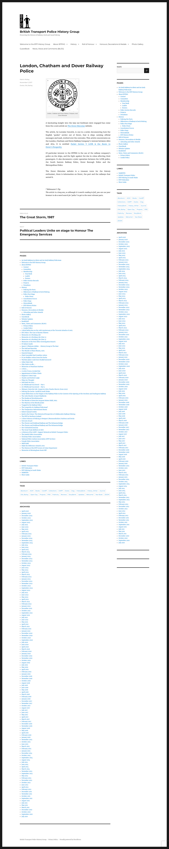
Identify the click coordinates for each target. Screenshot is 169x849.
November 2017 (27, 703)
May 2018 (25, 690)
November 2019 (27, 658)
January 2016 (26, 737)
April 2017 (25, 717)
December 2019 (27, 656)
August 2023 (26, 565)
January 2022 (26, 606)
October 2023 (26, 563)
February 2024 (26, 554)
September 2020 (27, 640)
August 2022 (26, 590)
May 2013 (25, 776)
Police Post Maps (29, 294)
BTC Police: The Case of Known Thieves (35, 333)
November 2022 (27, 583)
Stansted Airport (27, 353)
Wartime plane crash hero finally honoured (36, 360)
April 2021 (25, 624)
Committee (27, 269)
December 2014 (27, 753)
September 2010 (27, 814)
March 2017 (26, 719)
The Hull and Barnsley (29, 348)
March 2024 (26, 552)
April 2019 (25, 669)
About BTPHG (59, 44)
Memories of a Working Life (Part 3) (34, 339)
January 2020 (26, 654)
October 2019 (26, 660)
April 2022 (25, 599)
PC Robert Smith (27, 344)
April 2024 (25, 550)
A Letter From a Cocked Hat (31, 371)
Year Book (28, 274)
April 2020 (25, 647)
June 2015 (25, 744)
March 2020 (26, 649)
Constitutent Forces (30, 299)
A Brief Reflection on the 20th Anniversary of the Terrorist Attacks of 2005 (47, 330)
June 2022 (25, 595)
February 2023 (26, 577)
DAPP (61, 491)
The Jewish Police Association (32, 434)
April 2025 (25, 531)
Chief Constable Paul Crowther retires (34, 355)
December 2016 (27, 724)
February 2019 (26, 672)
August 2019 (26, 663)
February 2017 (26, 721)
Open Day (34, 494)
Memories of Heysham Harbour (32, 367)
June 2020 (25, 645)
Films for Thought (28, 380)
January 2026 (26, 513)
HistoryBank (27, 303)
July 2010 (25, 816)
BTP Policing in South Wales (31, 470)
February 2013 (26, 778)
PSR (49, 494)
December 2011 (27, 792)
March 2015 (26, 746)
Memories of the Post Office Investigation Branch (39, 342)
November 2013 (27, 771)
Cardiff (44, 491)
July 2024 (25, 545)
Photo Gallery (137, 44)
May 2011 (25, 805)
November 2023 (27, 561)
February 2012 (26, 789)
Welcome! (89, 494)
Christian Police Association (31, 437)
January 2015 (26, 751)
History (73, 44)
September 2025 (27, 520)
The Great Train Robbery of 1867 (33, 430)
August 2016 (26, 728)
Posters (27, 278)
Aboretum (24, 491)
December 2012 (27, 780)
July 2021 (25, 617)
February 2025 (26, 534)
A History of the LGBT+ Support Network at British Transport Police (45, 432)
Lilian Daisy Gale (27, 362)
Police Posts (29, 296)
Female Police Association (30, 441)
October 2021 (26, 611)
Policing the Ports (29, 290)
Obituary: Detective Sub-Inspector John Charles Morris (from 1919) (45, 389)
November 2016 (27, 726)
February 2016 (26, 735)
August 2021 (26, 615)
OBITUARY (25, 443)
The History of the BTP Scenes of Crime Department (39, 448)
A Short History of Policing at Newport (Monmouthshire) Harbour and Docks (48, 419)
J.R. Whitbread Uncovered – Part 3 (33, 387)
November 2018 (27, 678)
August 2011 (26, 801)
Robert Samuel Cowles (29, 412)
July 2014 (25, 762)
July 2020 (25, 642)
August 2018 (26, 683)
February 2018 (26, 697)
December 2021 (27, 608)
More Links (25, 475)
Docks (22, 85)
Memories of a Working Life (31, 335)
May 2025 (25, 529)
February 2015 (26, 749)
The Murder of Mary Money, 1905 (33, 351)
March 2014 (26, 769)
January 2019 (26, 674)
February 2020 (26, 651)
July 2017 (25, 710)
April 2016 (25, 733)
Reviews (64, 494)
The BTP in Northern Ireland (31, 416)
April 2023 (25, 572)
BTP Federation (27, 468)
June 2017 (25, 712)
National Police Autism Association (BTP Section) (38, 439)
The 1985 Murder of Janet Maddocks (34, 396)
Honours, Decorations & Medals (113, 44)
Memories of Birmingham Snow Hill (34, 450)
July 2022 (25, 593)
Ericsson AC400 (27, 421)
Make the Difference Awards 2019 (33, 446)
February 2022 (26, 604)
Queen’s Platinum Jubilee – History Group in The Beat (40, 346)
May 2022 (25, 597)
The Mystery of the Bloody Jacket (33, 403)
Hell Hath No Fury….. (29, 382)
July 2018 (25, 685)
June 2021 (25, 620)
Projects (26, 283)
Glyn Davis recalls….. (28, 364)
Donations (27, 285)
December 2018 (27, 676)
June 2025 (25, 527)
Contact (26, 267)
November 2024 (27, 540)
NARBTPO (25, 473)
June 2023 (25, 568)
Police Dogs (27, 301)
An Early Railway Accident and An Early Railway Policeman (41, 260)
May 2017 (25, 715)
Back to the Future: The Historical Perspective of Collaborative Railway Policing (48, 414)
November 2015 (27, 740)
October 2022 (26, 586)
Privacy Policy (28, 326)
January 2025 (26, 536)
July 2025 (25, 525)
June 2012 (25, 785)
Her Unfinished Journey (30, 428)
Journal (102, 491)
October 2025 (26, 518)
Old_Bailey (29, 85)
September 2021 (27, 613)
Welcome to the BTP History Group (35, 44)
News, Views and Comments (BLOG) (48, 49)
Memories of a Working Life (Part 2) (34, 337)
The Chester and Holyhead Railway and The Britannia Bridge (42, 423)
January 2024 (26, 556)
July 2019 (25, 665)
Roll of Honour (88, 44)
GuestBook (25, 49)
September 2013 (27, 773)
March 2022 (26, 602)
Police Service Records (31, 281)
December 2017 (27, 701)
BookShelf (25, 321)
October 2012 (26, 783)
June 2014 (25, 764)
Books (37, 491)
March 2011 (25, 807)
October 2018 (26, 681)
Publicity (55, 494)
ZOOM (107, 494)
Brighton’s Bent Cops (29, 376)
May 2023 (25, 570)
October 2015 (26, 742)
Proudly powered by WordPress (70, 839)
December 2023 (27, 559)
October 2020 (26, 638)
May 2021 (25, 622)
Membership (27, 272)
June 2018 (25, 688)
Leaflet (27, 276)
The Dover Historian (76, 126)
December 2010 (27, 810)
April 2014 (25, 767)
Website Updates (27, 319)
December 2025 (27, 516)
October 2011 (26, 796)
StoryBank (72, 494)
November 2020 (27, 635)
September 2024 (27, 543)
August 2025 (26, 522)
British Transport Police (30, 466)
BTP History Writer (29, 305)
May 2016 (25, 730)
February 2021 (26, 629)
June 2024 (25, 547)
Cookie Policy (27, 328)
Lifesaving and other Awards (33, 312)
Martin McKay (24, 79)
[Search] (146, 70)
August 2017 (26, 708)
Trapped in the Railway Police (32, 405)
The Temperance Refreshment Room (34, 409)
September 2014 (27, 758)
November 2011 (27, 794)
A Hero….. (25, 369)
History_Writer (92, 491)
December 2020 (27, 633)
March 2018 (26, 694)
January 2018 (26, 699)
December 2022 (27, 581)
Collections (52, 491)
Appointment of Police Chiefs (31, 373)
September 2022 (27, 588)
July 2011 (24, 803)
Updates (81, 494)
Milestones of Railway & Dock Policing (36, 292)
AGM (31, 491)
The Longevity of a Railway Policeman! (35, 407)
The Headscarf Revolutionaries (32, 398)
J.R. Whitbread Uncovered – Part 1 (33, 385)
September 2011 (27, 798)
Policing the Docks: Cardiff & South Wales (36, 391)
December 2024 (27, 538)
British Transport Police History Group (49, 31)
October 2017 (26, 706)
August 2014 (26, 760)
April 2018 (25, 692)
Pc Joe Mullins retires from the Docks (34, 357)
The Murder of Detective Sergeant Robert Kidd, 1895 (39, 400)
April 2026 (25, 511)
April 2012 (25, 787)
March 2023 (26, 574)
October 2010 (26, 812)
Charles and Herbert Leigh (31, 378)
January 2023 (26, 579)
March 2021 (26, 626)
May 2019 (25, 667)
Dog (72, 491)
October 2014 (26, 755)
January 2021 (26, 631)
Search (119, 67)
